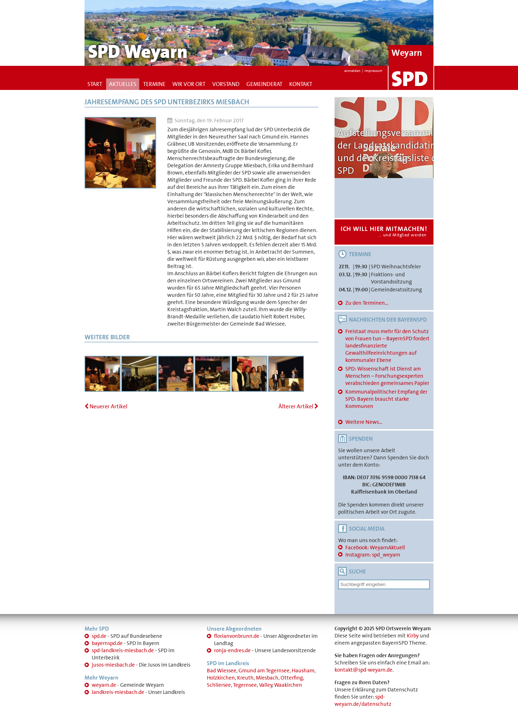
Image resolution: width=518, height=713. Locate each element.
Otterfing (292, 677)
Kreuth (245, 677)
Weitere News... (363, 422)
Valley (265, 685)
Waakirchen (288, 685)
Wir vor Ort (188, 84)
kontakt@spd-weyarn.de (363, 669)
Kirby (413, 635)
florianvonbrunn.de (236, 636)
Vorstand (226, 84)
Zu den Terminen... (366, 302)
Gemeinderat (264, 84)
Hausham (303, 670)
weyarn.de (104, 685)
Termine (154, 84)
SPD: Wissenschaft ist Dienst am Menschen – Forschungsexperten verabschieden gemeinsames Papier (387, 376)
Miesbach (267, 677)
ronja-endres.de (232, 650)
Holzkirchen (221, 677)
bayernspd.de (107, 643)
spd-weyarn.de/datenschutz (363, 700)
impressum (373, 70)
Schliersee (219, 685)
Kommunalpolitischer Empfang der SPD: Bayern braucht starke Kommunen (386, 399)
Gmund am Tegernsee (264, 670)
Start (94, 84)
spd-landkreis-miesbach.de (123, 650)
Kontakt (300, 84)
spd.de (99, 636)
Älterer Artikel (298, 406)
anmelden (352, 70)
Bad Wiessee (221, 670)
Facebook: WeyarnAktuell (375, 547)
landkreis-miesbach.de (118, 692)
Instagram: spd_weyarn (372, 554)
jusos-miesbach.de (113, 664)
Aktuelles (122, 84)
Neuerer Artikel (106, 406)
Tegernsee (245, 685)
